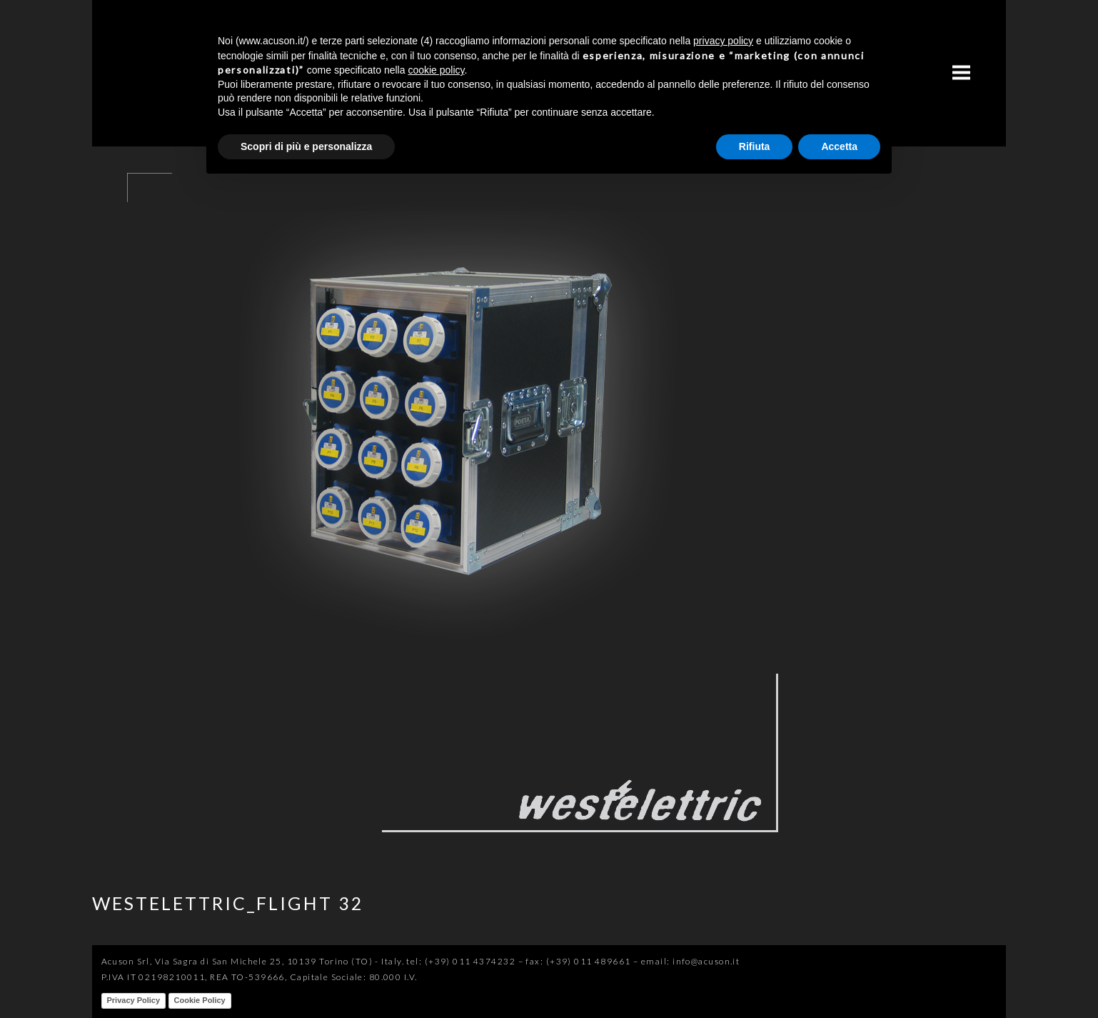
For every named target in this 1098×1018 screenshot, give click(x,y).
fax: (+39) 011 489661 (577, 961)
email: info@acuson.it (690, 961)
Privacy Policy (134, 1000)
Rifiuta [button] (754, 146)
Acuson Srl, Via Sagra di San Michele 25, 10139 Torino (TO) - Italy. (252, 961)
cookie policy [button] (436, 70)
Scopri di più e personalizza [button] (306, 146)
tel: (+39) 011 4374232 (460, 961)
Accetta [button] (839, 146)
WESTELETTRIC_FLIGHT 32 (228, 903)
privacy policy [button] (723, 40)
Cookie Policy (200, 1000)
